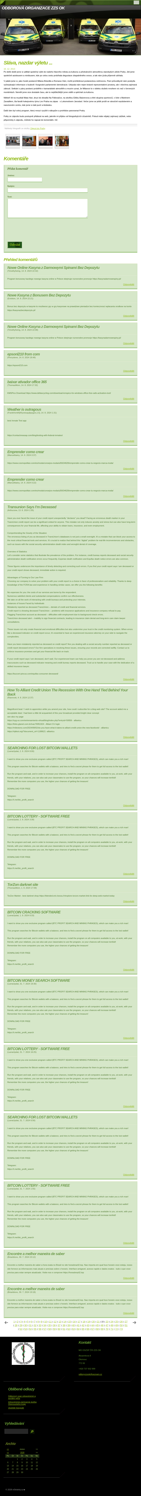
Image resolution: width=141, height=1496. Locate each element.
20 (93, 1321)
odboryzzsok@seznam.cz (90, 1374)
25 (116, 1321)
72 (116, 1329)
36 (54, 1325)
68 (97, 1329)
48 (111, 1325)
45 (97, 1325)
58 (49, 1329)
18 (83, 1321)
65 (83, 1329)
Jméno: (11, 175)
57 (44, 1329)
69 (102, 1329)
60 (59, 1329)
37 (59, 1325)
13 (60, 1321)
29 (20, 1325)
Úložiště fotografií (16, 1408)
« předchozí (6, 1322)
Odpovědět (128, 284)
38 (63, 1325)
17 (79, 1321)
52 (20, 1329)
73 (121, 1329)
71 (111, 1329)
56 (40, 1329)
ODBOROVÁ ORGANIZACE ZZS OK (33, 8)
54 (30, 1329)
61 (63, 1329)
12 (55, 1321)
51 (126, 1325)
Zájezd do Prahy (37, 128)
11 (50, 1321)
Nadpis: (11, 186)
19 (88, 1321)
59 (54, 1329)
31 (30, 1325)
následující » (134, 1322)
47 (107, 1325)
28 (16, 1325)
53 (25, 1329)
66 (87, 1329)
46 (102, 1325)
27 (126, 1321)
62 (68, 1329)
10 (45, 1321)
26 (121, 1321)
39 (68, 1325)
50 (121, 1325)
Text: (9, 197)
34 (44, 1325)
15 (69, 1321)
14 (64, 1321)
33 (40, 1325)
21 (98, 1321)
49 (116, 1325)
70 (107, 1329)
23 (107, 1321)
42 (83, 1325)
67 (92, 1329)
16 (74, 1321)
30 (25, 1325)
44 (92, 1325)
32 (35, 1325)
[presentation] (71, 230)
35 (49, 1325)
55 (35, 1329)
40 (73, 1325)
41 (78, 1325)
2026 (22, 1453)
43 (87, 1325)
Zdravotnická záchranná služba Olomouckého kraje (22, 1403)
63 (73, 1329)
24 (111, 1321)
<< (8, 1449)
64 (78, 1329)
